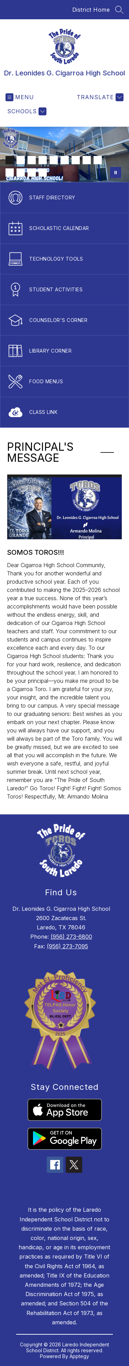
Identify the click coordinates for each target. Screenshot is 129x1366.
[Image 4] (43, 160)
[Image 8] (87, 160)
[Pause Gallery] (115, 172)
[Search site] (119, 10)
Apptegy (79, 1356)
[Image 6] (65, 160)
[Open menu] (20, 97)
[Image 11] (21, 172)
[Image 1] (10, 160)
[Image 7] (76, 160)
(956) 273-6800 (71, 936)
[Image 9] (98, 160)
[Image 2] (21, 160)
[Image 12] (32, 172)
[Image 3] (32, 160)
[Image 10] (10, 172)
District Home (91, 9)
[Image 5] (54, 160)
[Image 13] (43, 172)
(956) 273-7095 (67, 946)
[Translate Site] (99, 97)
